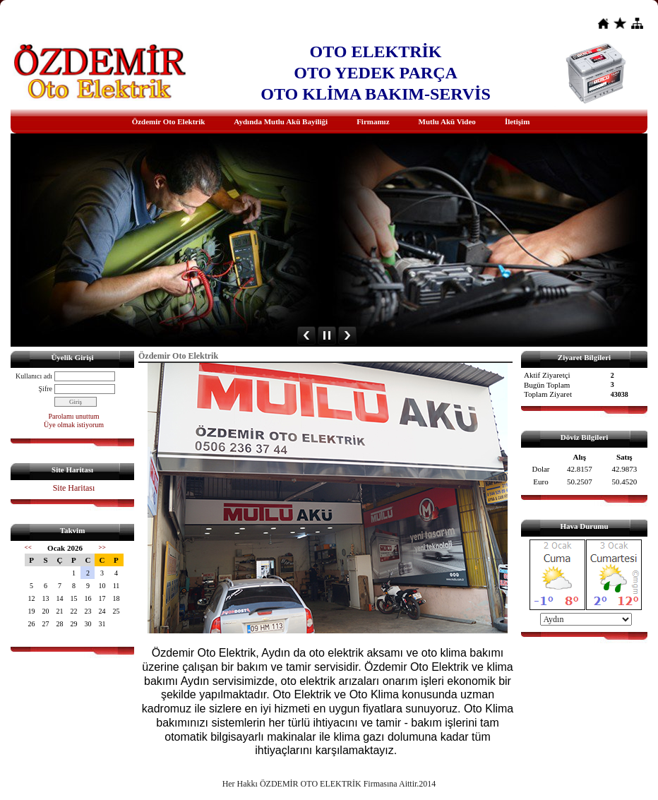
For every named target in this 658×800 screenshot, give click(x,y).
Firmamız (373, 121)
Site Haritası (74, 488)
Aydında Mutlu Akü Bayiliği (281, 121)
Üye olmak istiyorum (74, 425)
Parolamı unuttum (74, 416)
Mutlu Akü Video (447, 121)
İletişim (517, 121)
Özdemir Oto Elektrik (168, 121)
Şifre (45, 389)
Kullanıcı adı (34, 376)
